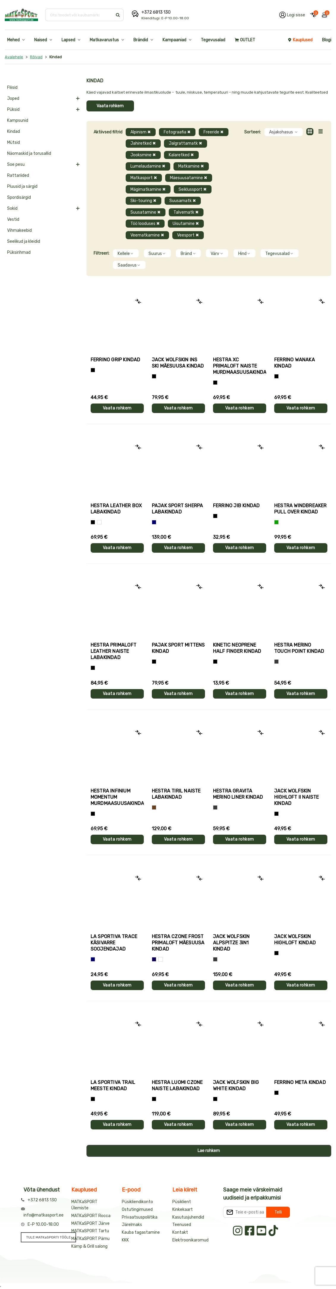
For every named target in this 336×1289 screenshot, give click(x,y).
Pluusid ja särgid (22, 186)
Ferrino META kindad (300, 1082)
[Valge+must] (160, 959)
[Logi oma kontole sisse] (292, 15)
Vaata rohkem (110, 105)
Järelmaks (132, 1224)
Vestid (13, 219)
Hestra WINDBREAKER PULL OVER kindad (300, 509)
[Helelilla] (215, 382)
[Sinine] (154, 522)
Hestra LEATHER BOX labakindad (116, 509)
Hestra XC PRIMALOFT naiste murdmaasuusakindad (239, 366)
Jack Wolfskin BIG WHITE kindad (236, 1085)
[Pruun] (154, 807)
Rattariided (18, 175)
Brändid (140, 39)
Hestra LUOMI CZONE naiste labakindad (177, 1085)
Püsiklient (181, 1201)
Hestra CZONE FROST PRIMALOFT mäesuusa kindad (178, 943)
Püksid (13, 109)
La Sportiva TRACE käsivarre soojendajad (114, 943)
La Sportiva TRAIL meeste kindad (113, 1085)
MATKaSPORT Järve (90, 1223)
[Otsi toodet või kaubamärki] (79, 15)
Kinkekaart (182, 1209)
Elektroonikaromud (190, 1240)
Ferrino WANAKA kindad (294, 363)
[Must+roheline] (93, 1099)
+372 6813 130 (156, 12)
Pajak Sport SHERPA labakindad (177, 509)
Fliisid (12, 87)
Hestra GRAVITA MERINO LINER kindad (238, 794)
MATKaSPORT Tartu (90, 1230)
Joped (13, 98)
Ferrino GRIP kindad (116, 360)
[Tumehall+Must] (93, 370)
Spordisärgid (19, 197)
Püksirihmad (19, 252)
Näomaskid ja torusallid (29, 153)
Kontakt (180, 1232)
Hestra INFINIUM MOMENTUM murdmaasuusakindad (117, 797)
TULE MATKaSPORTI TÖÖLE (48, 1237)
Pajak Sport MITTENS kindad (178, 648)
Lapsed (68, 39)
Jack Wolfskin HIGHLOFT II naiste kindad (296, 797)
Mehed (13, 39)
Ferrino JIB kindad (236, 505)
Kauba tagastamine (141, 1232)
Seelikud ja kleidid (23, 241)
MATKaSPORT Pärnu (90, 1238)
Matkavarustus (104, 39)
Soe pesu (16, 164)
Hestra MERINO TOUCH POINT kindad (299, 648)
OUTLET (245, 39)
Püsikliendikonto (137, 1201)
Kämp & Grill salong (89, 1246)
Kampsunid (17, 120)
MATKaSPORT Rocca (91, 1215)
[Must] (154, 376)
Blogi (326, 39)
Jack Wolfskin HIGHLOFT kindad (295, 940)
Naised (40, 39)
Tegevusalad (213, 39)
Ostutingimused (137, 1209)
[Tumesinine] (154, 959)
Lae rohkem (209, 1150)
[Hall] (276, 661)
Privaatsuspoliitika (139, 1217)
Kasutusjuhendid (188, 1217)
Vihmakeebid (19, 230)
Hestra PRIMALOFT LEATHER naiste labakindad (113, 651)
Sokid (12, 208)
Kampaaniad (174, 39)
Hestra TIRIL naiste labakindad (176, 794)
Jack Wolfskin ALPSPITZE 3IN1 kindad (231, 943)
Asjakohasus (283, 132)
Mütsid (13, 142)
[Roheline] (276, 522)
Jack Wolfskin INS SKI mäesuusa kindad (178, 363)
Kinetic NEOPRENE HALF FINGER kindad (237, 648)
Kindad (13, 131)
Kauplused (300, 39)
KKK (125, 1240)
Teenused (181, 1224)
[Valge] (99, 522)
